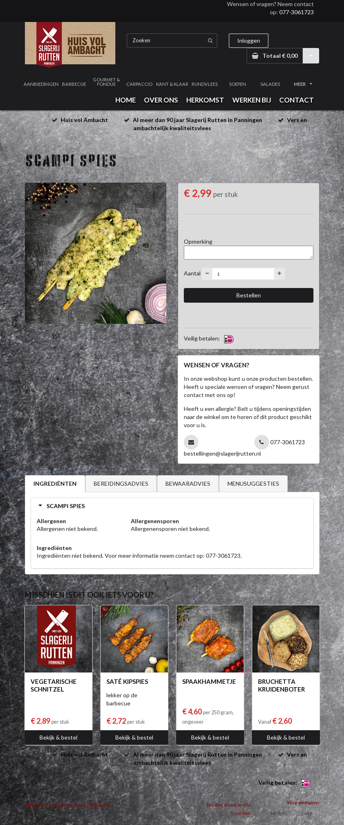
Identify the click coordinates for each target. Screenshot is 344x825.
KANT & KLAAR (172, 84)
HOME (125, 100)
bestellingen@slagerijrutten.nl (222, 453)
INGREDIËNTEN (55, 483)
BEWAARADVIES (187, 483)
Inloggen (248, 40)
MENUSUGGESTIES (253, 483)
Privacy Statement (92, 805)
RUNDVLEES (205, 84)
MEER (303, 84)
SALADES (270, 84)
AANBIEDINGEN (41, 84)
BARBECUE (74, 84)
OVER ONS (161, 100)
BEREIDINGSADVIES (121, 483)
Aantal (192, 273)
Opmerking (198, 241)
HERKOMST (205, 100)
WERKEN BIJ (251, 100)
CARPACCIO (139, 84)
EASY (307, 813)
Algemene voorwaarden (49, 805)
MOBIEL (279, 813)
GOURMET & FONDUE (106, 82)
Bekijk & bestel (58, 737)
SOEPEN (237, 84)
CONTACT (296, 100)
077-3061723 (296, 12)
